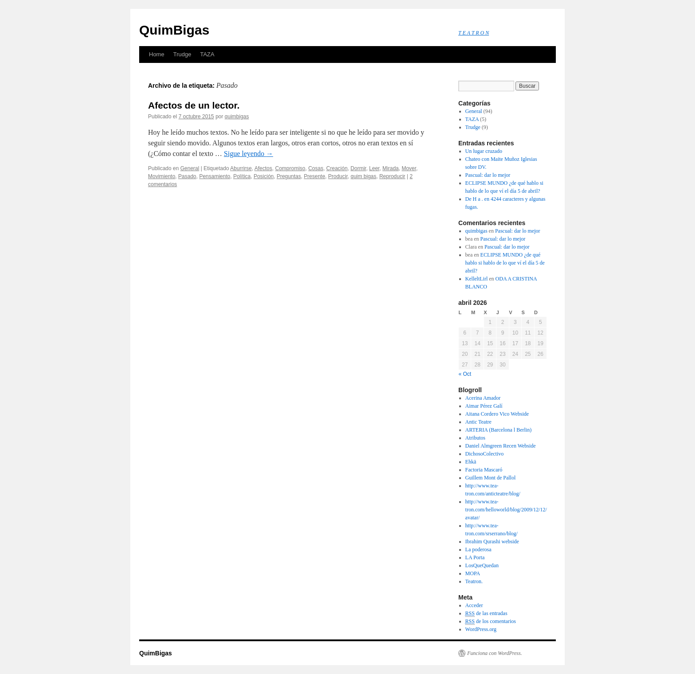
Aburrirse (241, 168)
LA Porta (475, 557)
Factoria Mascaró (484, 470)
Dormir (358, 168)
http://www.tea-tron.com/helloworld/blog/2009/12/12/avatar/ (506, 510)
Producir (338, 176)
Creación (337, 168)
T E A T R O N (473, 33)
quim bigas (363, 176)
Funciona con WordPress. (494, 653)
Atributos (475, 438)
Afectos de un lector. (194, 105)
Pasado (187, 176)
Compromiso (290, 168)
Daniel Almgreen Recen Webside (500, 446)
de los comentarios (490, 621)
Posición (263, 176)
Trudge (182, 54)
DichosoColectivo (484, 454)
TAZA (207, 54)
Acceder (474, 605)
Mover (409, 168)
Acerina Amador (483, 398)
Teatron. (474, 581)
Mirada (391, 168)
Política (241, 176)
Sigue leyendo (248, 153)
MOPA (472, 573)
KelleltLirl (476, 279)
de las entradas (486, 613)
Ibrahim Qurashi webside (492, 541)
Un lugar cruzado (483, 151)
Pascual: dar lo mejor (488, 175)
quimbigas (237, 116)
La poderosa (478, 549)
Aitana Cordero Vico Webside (497, 414)
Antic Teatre (478, 422)
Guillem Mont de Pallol (490, 478)
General (189, 168)
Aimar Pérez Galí (484, 406)
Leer (374, 168)
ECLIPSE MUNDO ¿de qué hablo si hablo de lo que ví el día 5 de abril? (505, 263)
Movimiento (161, 176)
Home (156, 54)
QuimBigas (174, 30)
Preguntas (289, 176)
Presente (314, 176)
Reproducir (392, 176)
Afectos (263, 168)
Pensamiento (214, 176)
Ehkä (470, 462)
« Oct (465, 374)
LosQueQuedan (482, 565)
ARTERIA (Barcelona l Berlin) (498, 430)
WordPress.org (480, 629)
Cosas (315, 168)
